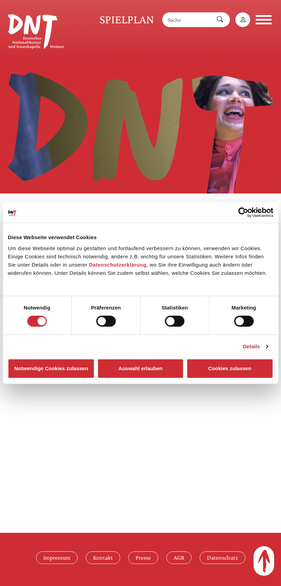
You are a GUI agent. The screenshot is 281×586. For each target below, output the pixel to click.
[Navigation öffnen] (263, 19)
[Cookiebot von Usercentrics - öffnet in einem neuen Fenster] (243, 212)
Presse (143, 557)
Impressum (56, 557)
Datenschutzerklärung (118, 265)
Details (251, 346)
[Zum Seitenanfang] (264, 561)
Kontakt (103, 557)
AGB (179, 557)
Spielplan (126, 19)
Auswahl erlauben (140, 368)
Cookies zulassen (229, 368)
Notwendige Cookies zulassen (51, 368)
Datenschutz (222, 557)
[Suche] (186, 19)
